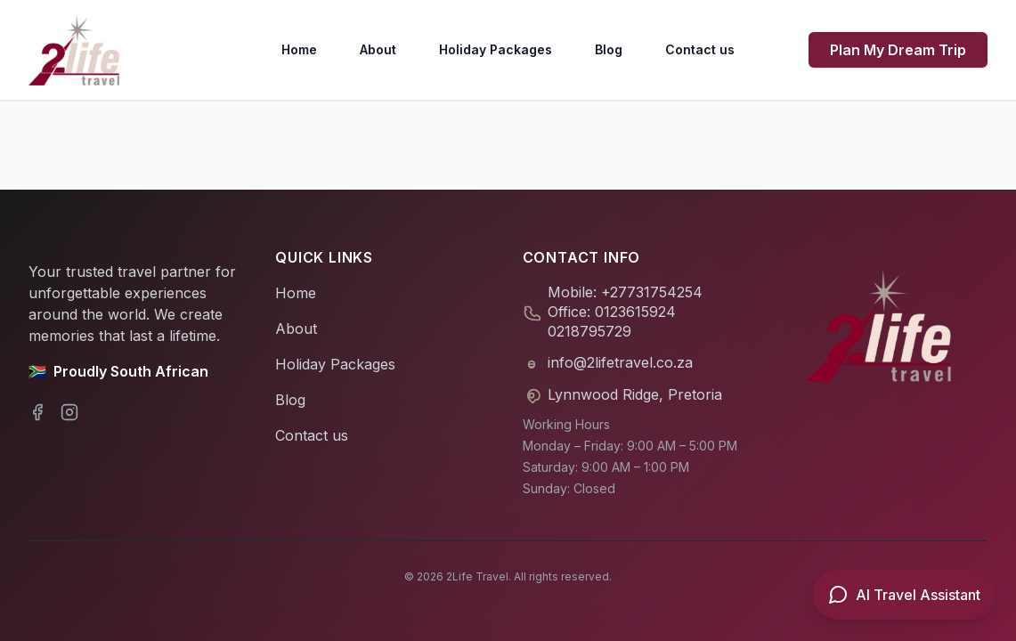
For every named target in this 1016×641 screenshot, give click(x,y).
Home (299, 49)
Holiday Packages (495, 49)
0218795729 (589, 331)
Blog (608, 49)
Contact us (700, 49)
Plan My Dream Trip (898, 50)
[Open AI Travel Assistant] (904, 595)
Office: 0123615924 (612, 311)
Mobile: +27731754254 (625, 292)
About (378, 49)
